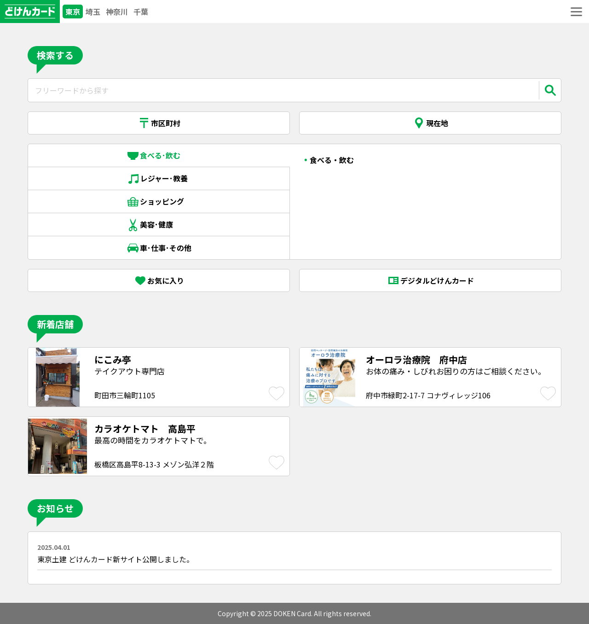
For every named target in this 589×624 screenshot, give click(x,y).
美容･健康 (158, 225)
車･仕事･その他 (158, 248)
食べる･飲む (158, 156)
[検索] (550, 90)
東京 (72, 11)
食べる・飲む (332, 159)
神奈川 (117, 11)
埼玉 (93, 11)
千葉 (140, 11)
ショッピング (158, 202)
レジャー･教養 (159, 179)
